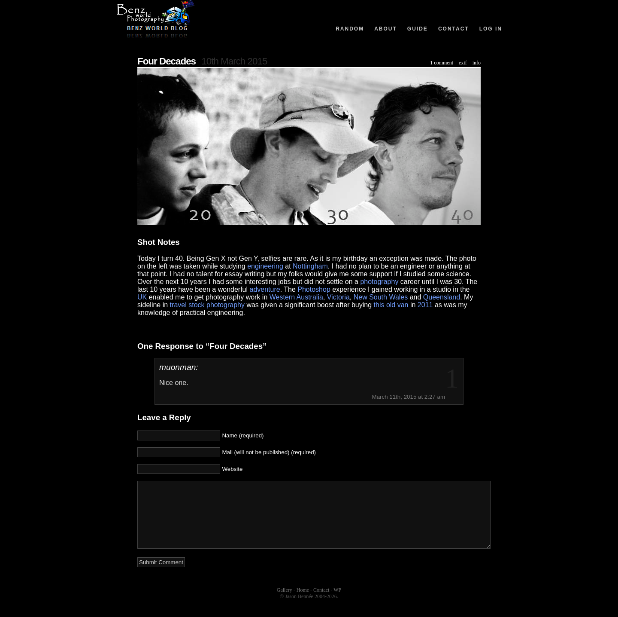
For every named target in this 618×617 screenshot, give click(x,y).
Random (350, 29)
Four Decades (166, 61)
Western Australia (296, 297)
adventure (265, 289)
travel (178, 304)
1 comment (441, 63)
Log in (490, 29)
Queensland (441, 297)
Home (303, 603)
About (385, 29)
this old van (391, 304)
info (477, 63)
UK (142, 297)
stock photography (216, 304)
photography (379, 281)
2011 (425, 304)
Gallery (284, 603)
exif (463, 63)
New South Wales (381, 297)
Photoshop (313, 289)
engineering (265, 266)
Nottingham (310, 266)
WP (337, 603)
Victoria (338, 297)
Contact (453, 29)
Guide (417, 29)
